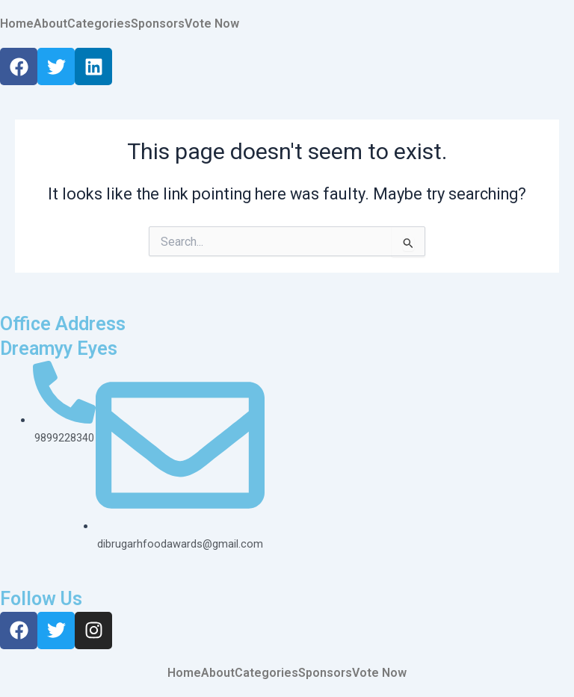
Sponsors (158, 24)
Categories (99, 24)
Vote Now (212, 24)
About (50, 24)
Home (17, 24)
